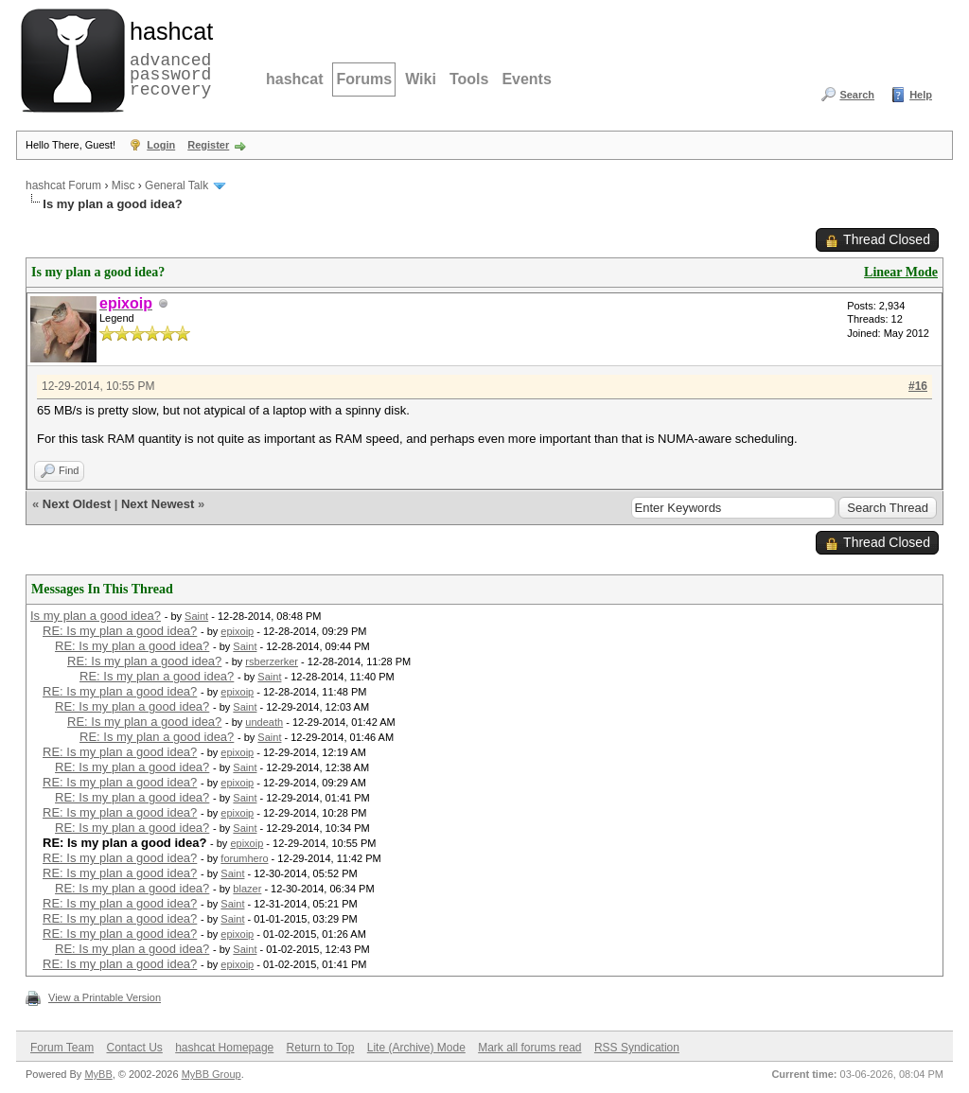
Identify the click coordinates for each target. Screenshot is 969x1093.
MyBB (98, 1074)
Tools (468, 79)
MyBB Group (211, 1074)
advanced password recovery (167, 57)
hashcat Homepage (224, 1047)
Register (208, 144)
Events (526, 79)
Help (920, 94)
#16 (917, 386)
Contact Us (134, 1047)
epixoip (237, 631)
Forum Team (62, 1047)
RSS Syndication (636, 1047)
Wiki (420, 79)
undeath (264, 722)
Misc (123, 185)
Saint (196, 616)
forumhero (244, 858)
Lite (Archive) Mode (416, 1047)
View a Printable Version (104, 997)
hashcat (294, 79)
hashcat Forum (63, 185)
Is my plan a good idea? (95, 615)
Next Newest (157, 504)
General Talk (176, 185)
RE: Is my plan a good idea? (120, 631)
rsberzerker (271, 661)
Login (161, 144)
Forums (364, 79)
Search (856, 94)
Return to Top (321, 1047)
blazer (247, 888)
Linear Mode (901, 272)
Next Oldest (77, 504)
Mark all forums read (529, 1047)
